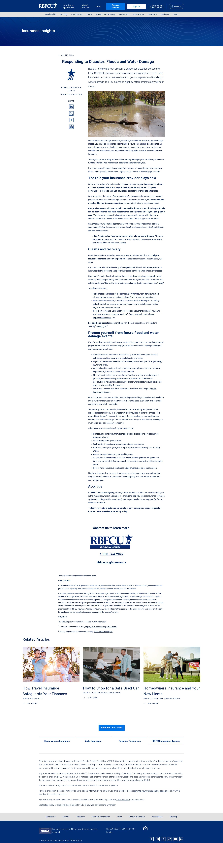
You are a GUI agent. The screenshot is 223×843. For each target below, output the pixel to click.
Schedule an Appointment (69, 6)
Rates (98, 6)
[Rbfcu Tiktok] (170, 836)
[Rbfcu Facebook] (152, 836)
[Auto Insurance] (93, 738)
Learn (175, 14)
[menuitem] (50, 14)
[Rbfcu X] (164, 836)
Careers (66, 813)
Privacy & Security (137, 813)
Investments (138, 14)
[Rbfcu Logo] (48, 6)
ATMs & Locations (84, 6)
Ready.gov (101, 326)
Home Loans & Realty (105, 14)
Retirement (124, 14)
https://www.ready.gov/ (103, 632)
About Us (81, 813)
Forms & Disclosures (101, 813)
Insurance (152, 14)
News (119, 813)
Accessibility (157, 813)
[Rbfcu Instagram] (158, 836)
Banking (63, 14)
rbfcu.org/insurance (111, 562)
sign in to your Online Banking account (150, 787)
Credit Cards (76, 14)
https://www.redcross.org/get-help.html (101, 627)
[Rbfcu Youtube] (175, 836)
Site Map (173, 813)
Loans (89, 14)
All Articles (66, 55)
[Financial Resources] (130, 738)
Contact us (43, 801)
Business (165, 14)
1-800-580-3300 (123, 796)
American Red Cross (104, 239)
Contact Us (50, 813)
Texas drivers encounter (134, 468)
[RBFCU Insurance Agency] (166, 738)
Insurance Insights (38, 30)
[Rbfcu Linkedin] (181, 836)
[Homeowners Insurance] (57, 738)
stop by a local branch (67, 801)
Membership (50, 14)
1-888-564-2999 (111, 554)
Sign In (136, 6)
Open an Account (116, 6)
